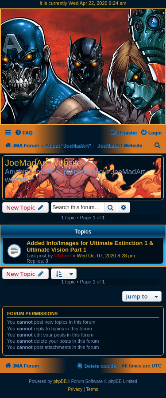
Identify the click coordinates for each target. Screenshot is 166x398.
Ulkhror (62, 255)
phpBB (60, 381)
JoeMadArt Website (43, 163)
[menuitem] (24, 132)
